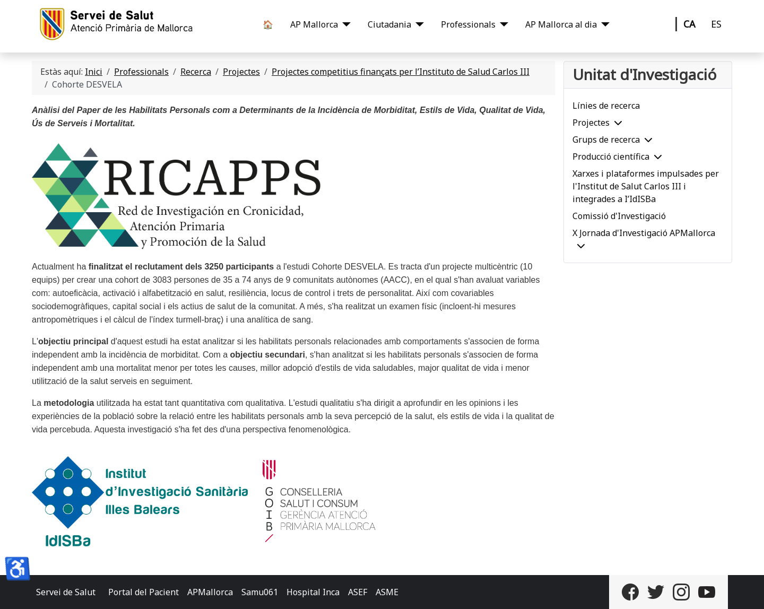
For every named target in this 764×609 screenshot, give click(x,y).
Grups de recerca (606, 139)
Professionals (468, 24)
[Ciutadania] (417, 24)
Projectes (591, 122)
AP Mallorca (314, 24)
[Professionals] (502, 24)
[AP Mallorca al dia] (603, 24)
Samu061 (259, 592)
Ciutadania (389, 24)
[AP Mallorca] (344, 24)
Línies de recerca (606, 105)
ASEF (357, 592)
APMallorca (210, 592)
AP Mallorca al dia (561, 24)
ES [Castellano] (716, 24)
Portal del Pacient (143, 592)
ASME (387, 592)
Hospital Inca (313, 592)
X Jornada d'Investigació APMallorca (643, 233)
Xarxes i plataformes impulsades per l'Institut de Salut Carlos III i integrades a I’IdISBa (645, 186)
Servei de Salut (66, 592)
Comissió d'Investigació (619, 216)
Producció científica (610, 156)
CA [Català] (689, 24)
